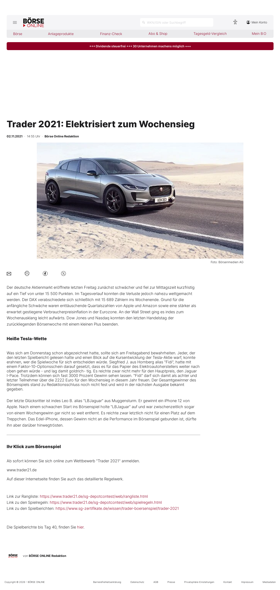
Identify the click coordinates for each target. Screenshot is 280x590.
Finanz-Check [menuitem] (111, 34)
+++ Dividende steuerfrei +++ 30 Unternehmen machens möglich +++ (140, 46)
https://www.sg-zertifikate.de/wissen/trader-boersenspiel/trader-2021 (117, 508)
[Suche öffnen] (176, 22)
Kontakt (227, 582)
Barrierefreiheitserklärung (107, 582)
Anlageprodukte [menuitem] (61, 34)
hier (80, 527)
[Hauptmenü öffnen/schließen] (15, 22)
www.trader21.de (22, 470)
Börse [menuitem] (17, 34)
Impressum (247, 582)
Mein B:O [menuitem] (259, 33)
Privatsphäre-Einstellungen (199, 582)
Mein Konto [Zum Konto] (256, 22)
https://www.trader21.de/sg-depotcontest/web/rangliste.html (94, 496)
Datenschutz (137, 582)
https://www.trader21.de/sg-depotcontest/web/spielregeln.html (106, 502)
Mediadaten (269, 582)
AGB (155, 582)
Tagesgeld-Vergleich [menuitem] (210, 33)
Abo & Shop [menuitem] (158, 33)
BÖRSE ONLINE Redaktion (47, 556)
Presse (171, 582)
